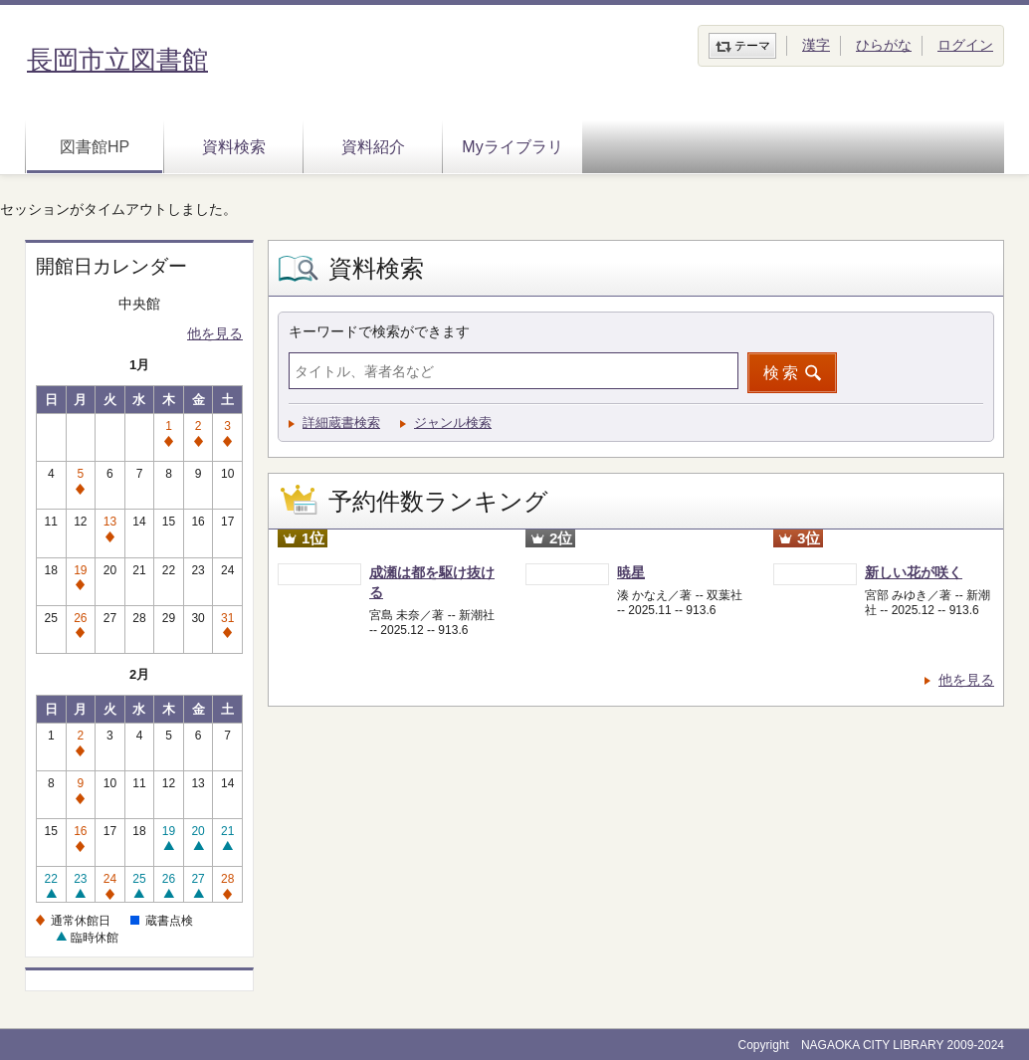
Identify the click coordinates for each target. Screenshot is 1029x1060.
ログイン (965, 45)
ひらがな (884, 45)
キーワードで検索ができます (379, 331)
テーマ (752, 46)
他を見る (215, 333)
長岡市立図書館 (117, 60)
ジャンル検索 (453, 422)
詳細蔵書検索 (341, 422)
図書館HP (94, 146)
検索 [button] (782, 372)
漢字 (816, 45)
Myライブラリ (512, 146)
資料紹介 (373, 146)
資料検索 (234, 146)
